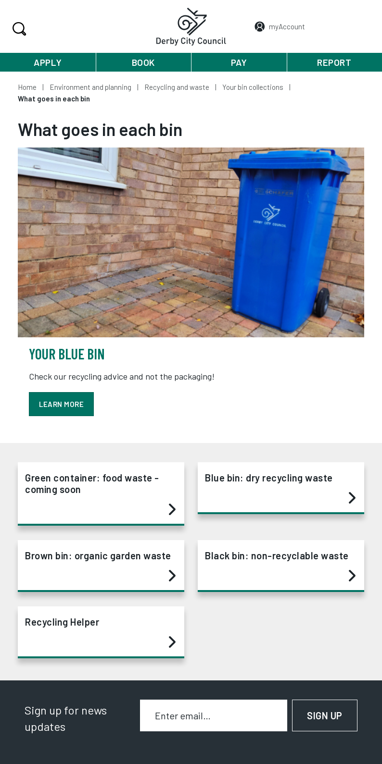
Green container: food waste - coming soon (100, 494)
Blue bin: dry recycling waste (280, 488)
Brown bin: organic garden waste (100, 566)
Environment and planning (90, 87)
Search (18, 29)
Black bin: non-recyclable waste (280, 566)
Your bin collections (252, 87)
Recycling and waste (176, 87)
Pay (239, 62)
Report (334, 62)
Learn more (61, 404)
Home (27, 87)
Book (143, 62)
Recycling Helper (100, 632)
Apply (48, 62)
